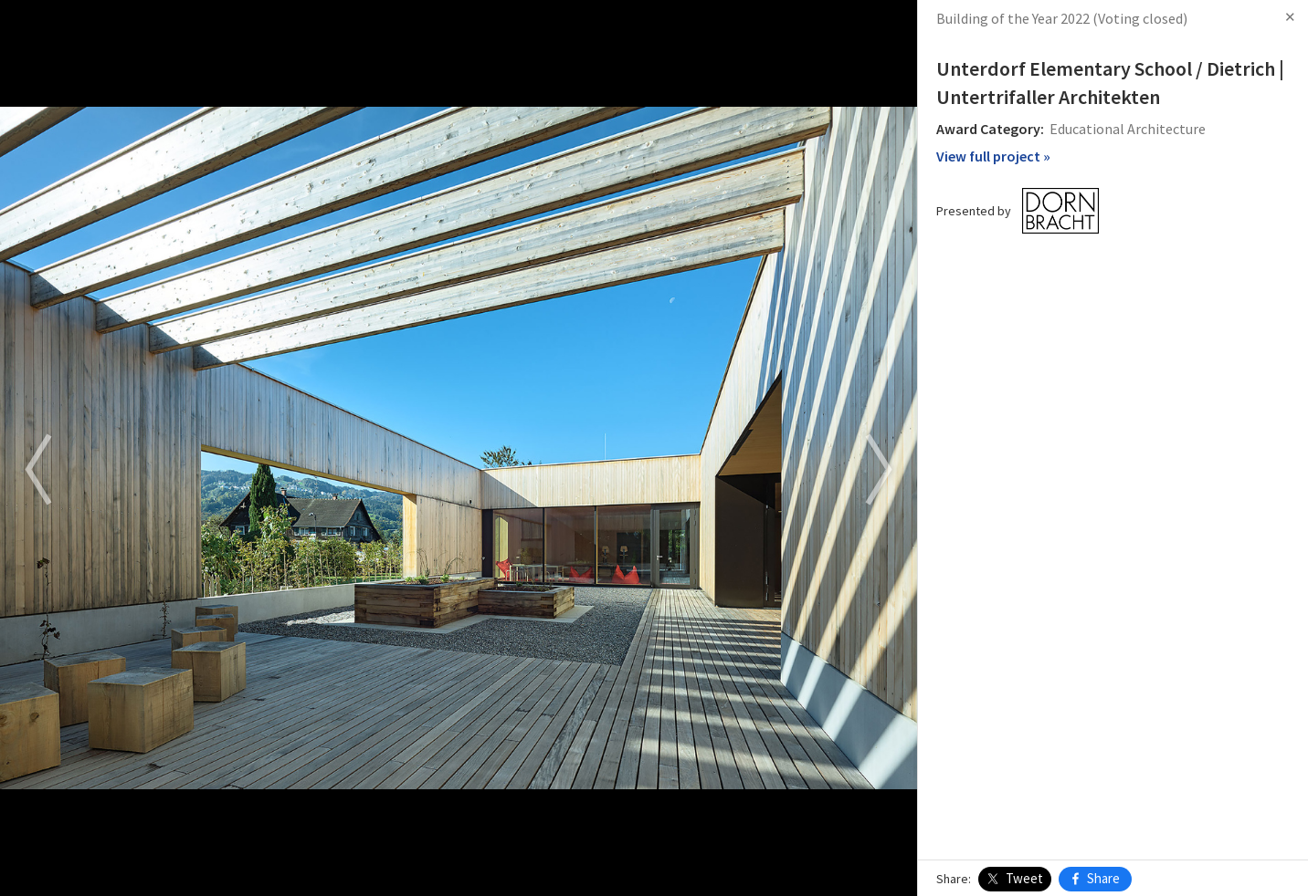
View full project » (993, 156)
